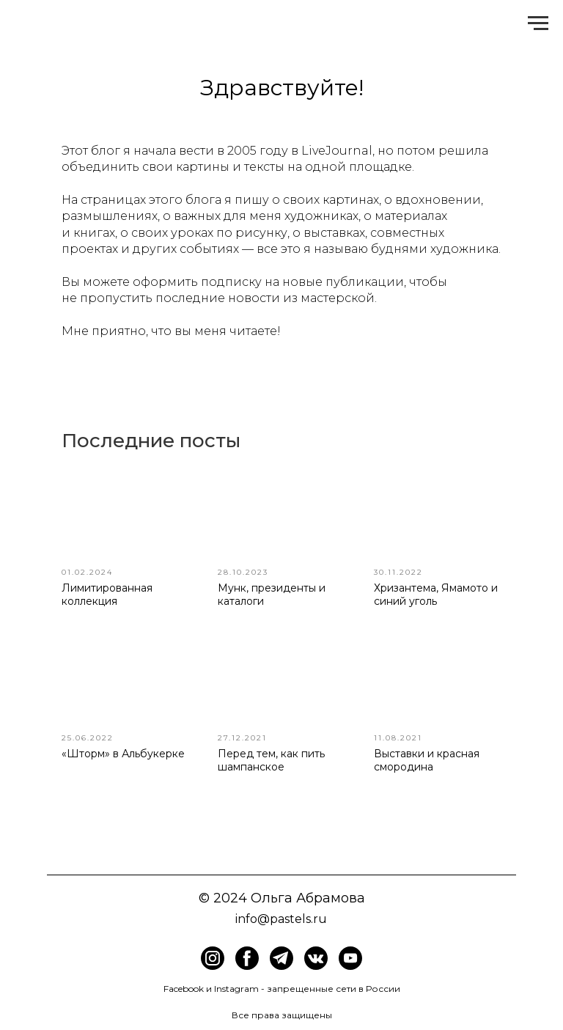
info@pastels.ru (281, 919)
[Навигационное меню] (538, 23)
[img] (247, 958)
